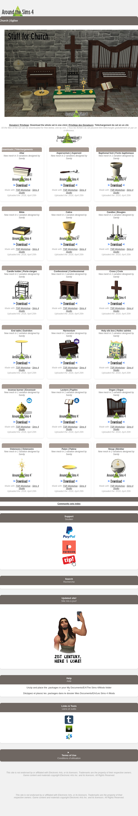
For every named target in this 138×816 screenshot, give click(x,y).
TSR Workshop (23, 190)
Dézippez (28, 693)
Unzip (30, 687)
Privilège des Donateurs (81, 125)
